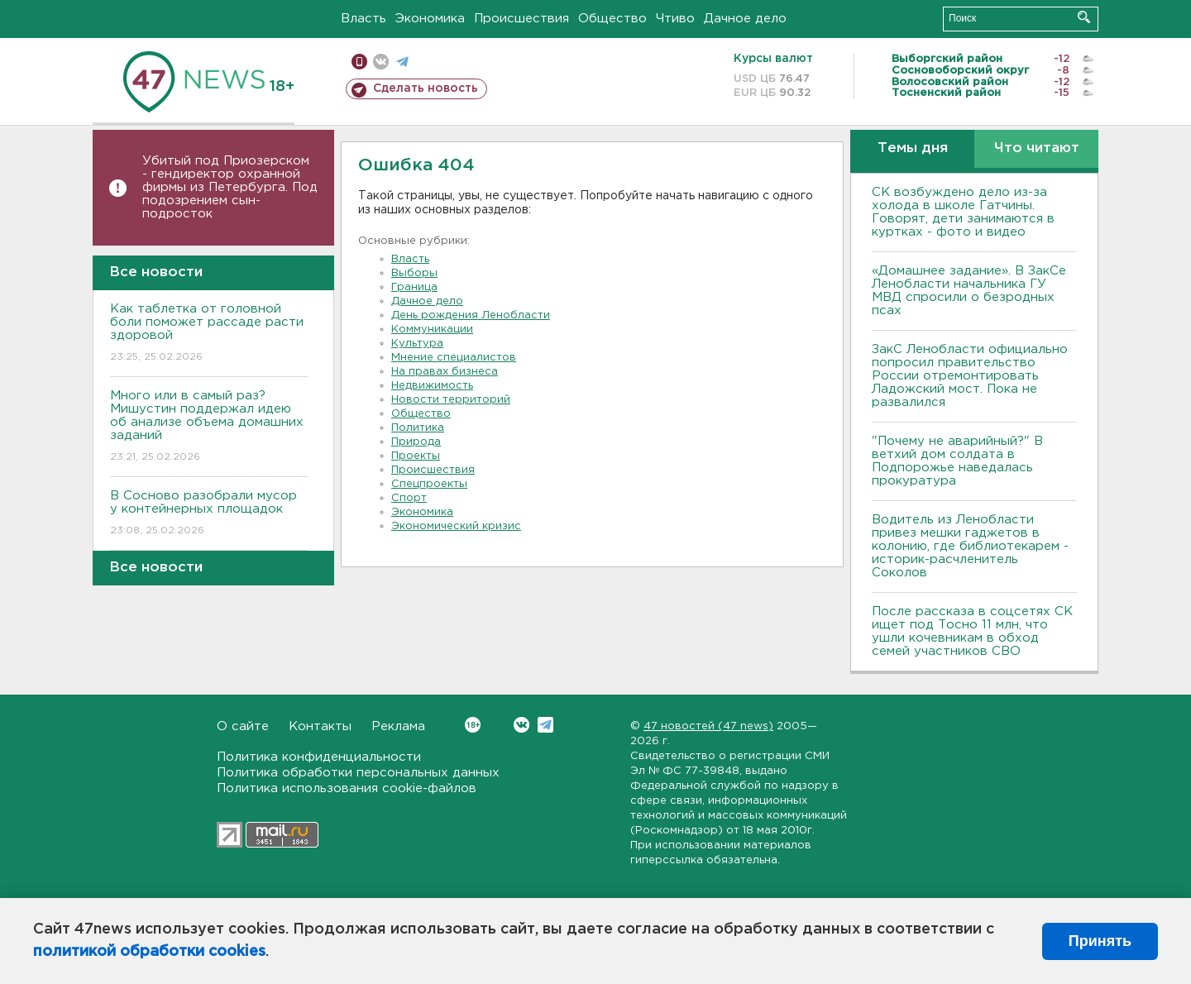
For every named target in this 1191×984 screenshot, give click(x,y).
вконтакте (381, 61)
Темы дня (913, 148)
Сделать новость (425, 88)
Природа (416, 442)
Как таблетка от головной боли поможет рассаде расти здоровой (209, 333)
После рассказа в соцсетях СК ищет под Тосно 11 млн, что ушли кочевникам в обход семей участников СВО (972, 631)
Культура (417, 343)
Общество (612, 18)
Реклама (398, 726)
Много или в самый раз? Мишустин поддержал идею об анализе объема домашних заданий (209, 427)
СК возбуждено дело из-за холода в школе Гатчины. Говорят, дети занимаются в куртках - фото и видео (963, 212)
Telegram (545, 725)
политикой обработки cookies (149, 951)
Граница (414, 287)
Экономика (430, 18)
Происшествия (521, 18)
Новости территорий (450, 399)
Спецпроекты (429, 484)
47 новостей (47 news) (708, 726)
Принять (1100, 941)
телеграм (402, 61)
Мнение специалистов (453, 357)
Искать (1084, 17)
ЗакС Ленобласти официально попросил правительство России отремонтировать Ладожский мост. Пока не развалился (970, 376)
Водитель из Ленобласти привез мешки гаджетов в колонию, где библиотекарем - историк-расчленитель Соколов (970, 546)
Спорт (409, 498)
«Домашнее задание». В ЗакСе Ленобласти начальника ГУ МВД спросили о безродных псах (969, 290)
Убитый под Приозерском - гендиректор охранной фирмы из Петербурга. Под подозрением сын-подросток (230, 187)
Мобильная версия (359, 61)
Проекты (415, 456)
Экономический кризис (456, 526)
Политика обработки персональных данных (358, 772)
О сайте (243, 726)
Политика (417, 427)
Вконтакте (473, 725)
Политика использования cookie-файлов (346, 788)
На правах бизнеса (444, 371)
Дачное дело (745, 18)
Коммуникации (432, 329)
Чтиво (675, 18)
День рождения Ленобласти (470, 315)
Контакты (320, 726)
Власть (363, 18)
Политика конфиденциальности (319, 757)
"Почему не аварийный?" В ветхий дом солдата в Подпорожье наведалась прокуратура (957, 461)
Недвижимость (432, 385)
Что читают (1036, 148)
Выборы (414, 273)
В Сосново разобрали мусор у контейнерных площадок (209, 513)
